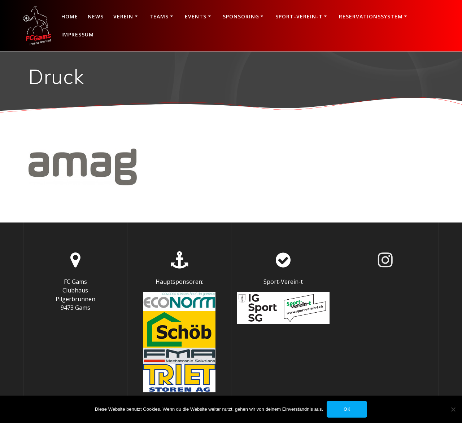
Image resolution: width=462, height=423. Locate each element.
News (96, 16)
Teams (159, 16)
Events (195, 16)
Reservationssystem (371, 16)
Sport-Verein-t (299, 16)
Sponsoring (241, 16)
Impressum (77, 34)
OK (347, 409)
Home (69, 16)
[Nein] (453, 409)
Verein (123, 16)
